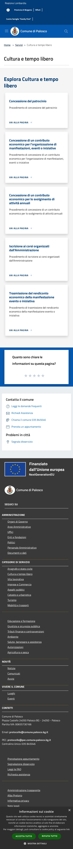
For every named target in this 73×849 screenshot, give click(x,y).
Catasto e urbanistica (19, 595)
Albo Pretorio (15, 795)
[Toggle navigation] (7, 31)
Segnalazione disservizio (21, 764)
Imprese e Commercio (19, 584)
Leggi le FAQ (14, 769)
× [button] (69, 810)
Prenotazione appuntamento (23, 759)
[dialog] (36, 828)
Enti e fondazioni (17, 537)
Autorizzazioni (15, 647)
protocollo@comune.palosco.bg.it (28, 732)
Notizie (11, 668)
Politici (11, 542)
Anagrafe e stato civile (20, 569)
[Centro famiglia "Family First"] (18, 19)
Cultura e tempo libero (20, 574)
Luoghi (11, 693)
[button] (36, 843)
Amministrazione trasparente (24, 790)
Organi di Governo (18, 522)
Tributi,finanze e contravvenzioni (26, 631)
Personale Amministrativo (22, 548)
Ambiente (13, 637)
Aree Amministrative (19, 527)
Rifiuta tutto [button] (49, 836)
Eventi (11, 698)
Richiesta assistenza (19, 774)
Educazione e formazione (21, 621)
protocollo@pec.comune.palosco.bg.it (29, 740)
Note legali (13, 806)
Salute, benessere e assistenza (25, 642)
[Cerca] (66, 31)
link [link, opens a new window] (68, 829)
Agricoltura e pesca (18, 652)
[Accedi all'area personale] (8, 10)
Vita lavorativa (16, 579)
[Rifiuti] (37, 10)
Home (7, 45)
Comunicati (14, 673)
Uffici (10, 532)
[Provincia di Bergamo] (23, 10)
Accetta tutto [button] (24, 836)
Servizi (19, 45)
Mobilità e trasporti (18, 605)
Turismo (12, 600)
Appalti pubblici (16, 590)
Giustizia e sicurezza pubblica (24, 626)
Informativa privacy (18, 801)
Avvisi (11, 679)
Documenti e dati (17, 553)
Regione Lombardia (15, 3)
